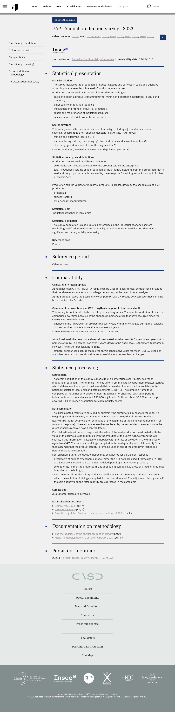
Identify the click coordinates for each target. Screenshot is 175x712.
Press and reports (87, 624)
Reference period (19, 50)
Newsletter (87, 615)
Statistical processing (21, 64)
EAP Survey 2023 (65, 505)
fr (127, 6)
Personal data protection (87, 647)
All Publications (74, 6)
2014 (150, 36)
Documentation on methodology (19, 72)
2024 (75, 36)
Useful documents (87, 598)
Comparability (17, 57)
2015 (143, 36)
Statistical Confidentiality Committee (93, 59)
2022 (90, 36)
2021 (98, 36)
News (34, 6)
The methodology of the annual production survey (84, 533)
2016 (135, 36)
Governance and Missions (99, 6)
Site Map (87, 655)
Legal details (87, 638)
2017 (128, 36)
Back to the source (65, 19)
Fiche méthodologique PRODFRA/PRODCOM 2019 (84, 537)
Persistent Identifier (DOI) (24, 81)
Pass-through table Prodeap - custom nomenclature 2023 (88, 513)
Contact (87, 589)
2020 (105, 36)
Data (58, 6)
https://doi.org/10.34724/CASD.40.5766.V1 (88, 557)
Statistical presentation (22, 43)
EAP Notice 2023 (65, 509)
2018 (120, 36)
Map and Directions (87, 606)
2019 (113, 36)
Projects (47, 6)
